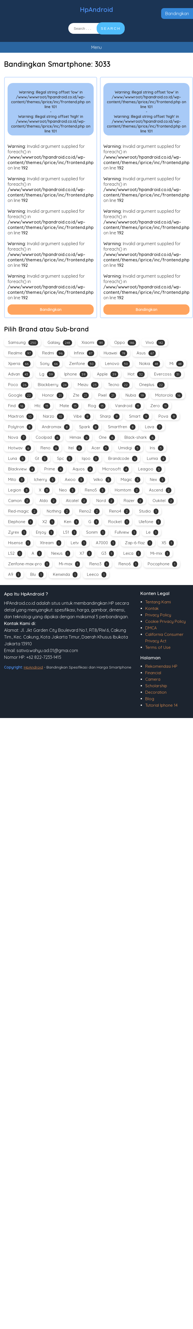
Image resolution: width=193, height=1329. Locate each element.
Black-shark (139, 437)
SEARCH (111, 28)
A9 (14, 574)
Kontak (152, 608)
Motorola (168, 395)
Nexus (60, 553)
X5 (168, 543)
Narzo (53, 416)
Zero (159, 406)
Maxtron (20, 416)
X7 (86, 553)
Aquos (83, 469)
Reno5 (95, 490)
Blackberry (53, 385)
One (107, 437)
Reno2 (89, 511)
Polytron (20, 427)
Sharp (110, 416)
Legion (18, 490)
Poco (18, 385)
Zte (81, 395)
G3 (107, 553)
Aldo (47, 501)
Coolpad (48, 437)
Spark (89, 427)
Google (20, 395)
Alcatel (76, 501)
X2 (48, 522)
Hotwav (19, 448)
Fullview (126, 532)
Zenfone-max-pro (28, 564)
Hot (136, 374)
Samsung (23, 342)
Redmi (53, 353)
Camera (152, 679)
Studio (148, 511)
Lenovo (117, 364)
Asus (146, 353)
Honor (52, 395)
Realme (20, 353)
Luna (16, 458)
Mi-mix (160, 553)
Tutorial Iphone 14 (161, 705)
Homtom (127, 490)
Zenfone (82, 364)
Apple (107, 374)
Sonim (95, 532)
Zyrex (17, 532)
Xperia (19, 364)
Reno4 (119, 511)
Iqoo (90, 458)
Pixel (107, 395)
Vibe (81, 416)
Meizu (88, 385)
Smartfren (122, 427)
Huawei (115, 353)
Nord (105, 501)
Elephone (20, 522)
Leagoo (150, 469)
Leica (132, 553)
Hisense (19, 543)
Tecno (119, 385)
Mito (16, 480)
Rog (97, 406)
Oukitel (163, 501)
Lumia (156, 458)
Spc (64, 458)
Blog (149, 698)
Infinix (84, 353)
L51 (70, 532)
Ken (71, 522)
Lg (47, 374)
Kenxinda (65, 574)
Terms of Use (158, 647)
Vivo (155, 342)
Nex (157, 480)
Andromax (56, 427)
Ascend (160, 490)
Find (16, 406)
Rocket (118, 522)
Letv (78, 543)
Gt (41, 458)
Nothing (58, 511)
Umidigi (129, 448)
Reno (49, 448)
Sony (50, 364)
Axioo (74, 480)
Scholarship (156, 685)
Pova (167, 416)
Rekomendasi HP (161, 666)
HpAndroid (96, 9)
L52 (15, 553)
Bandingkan (177, 13)
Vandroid (128, 406)
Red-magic (22, 511)
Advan (19, 374)
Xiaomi (93, 342)
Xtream (50, 543)
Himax (79, 437)
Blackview (21, 469)
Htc (42, 406)
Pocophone (162, 564)
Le (152, 532)
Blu (36, 574)
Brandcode (122, 458)
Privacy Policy (158, 614)
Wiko (102, 480)
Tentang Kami (158, 601)
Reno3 (99, 564)
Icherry (44, 480)
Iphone (75, 374)
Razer (133, 501)
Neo (67, 490)
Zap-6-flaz (138, 543)
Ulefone (150, 522)
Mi (177, 364)
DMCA (151, 627)
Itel (75, 448)
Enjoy (45, 532)
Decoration (156, 692)
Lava (153, 427)
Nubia (136, 395)
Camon (19, 501)
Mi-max (69, 564)
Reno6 (128, 564)
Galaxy (60, 342)
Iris (157, 448)
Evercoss (167, 374)
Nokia (149, 364)
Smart (139, 416)
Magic (130, 480)
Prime (53, 469)
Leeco (96, 574)
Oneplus (152, 385)
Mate (69, 406)
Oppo (125, 342)
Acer (100, 448)
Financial (153, 672)
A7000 (106, 543)
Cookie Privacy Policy (165, 621)
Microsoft (115, 469)
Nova (17, 437)
